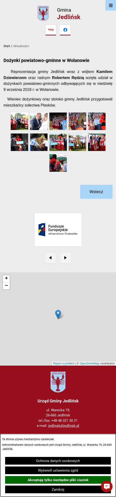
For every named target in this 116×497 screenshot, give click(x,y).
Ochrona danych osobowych (58, 461)
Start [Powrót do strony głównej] (6, 46)
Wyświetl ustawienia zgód (58, 470)
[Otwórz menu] (111, 5)
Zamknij (58, 489)
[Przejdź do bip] (50, 30)
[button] (19, 129)
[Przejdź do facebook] (65, 30)
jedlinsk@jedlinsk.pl (63, 426)
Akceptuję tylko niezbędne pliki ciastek (58, 480)
